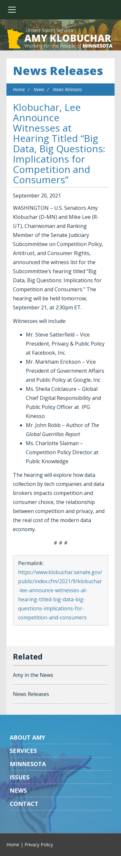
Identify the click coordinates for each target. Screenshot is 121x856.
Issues (19, 777)
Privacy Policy (39, 844)
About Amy (27, 737)
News (39, 89)
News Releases (58, 71)
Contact (24, 804)
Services (23, 750)
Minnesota (28, 764)
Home (19, 89)
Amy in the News (33, 675)
